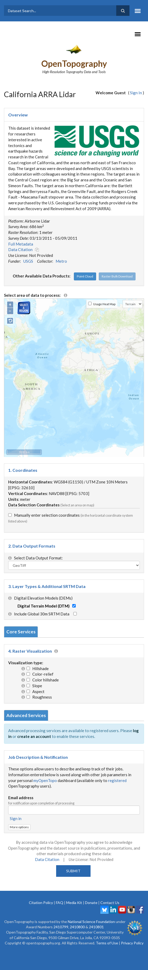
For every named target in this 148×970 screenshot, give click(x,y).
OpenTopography (74, 63)
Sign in (15, 818)
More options (19, 827)
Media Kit (74, 902)
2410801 (96, 927)
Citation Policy (41, 902)
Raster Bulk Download (117, 276)
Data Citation (20, 249)
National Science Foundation (91, 921)
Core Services (20, 631)
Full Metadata (20, 244)
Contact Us (109, 902)
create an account (34, 736)
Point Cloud (85, 276)
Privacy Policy (132, 943)
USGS (28, 261)
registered (117, 780)
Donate (91, 902)
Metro (61, 261)
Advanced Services (26, 715)
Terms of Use (107, 943)
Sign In (136, 92)
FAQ (59, 902)
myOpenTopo (45, 780)
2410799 (60, 927)
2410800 (77, 927)
